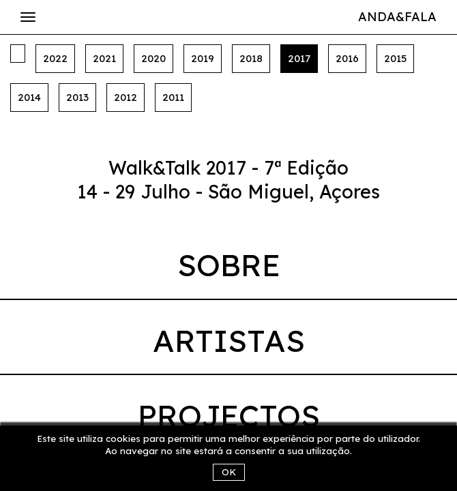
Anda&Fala (397, 17)
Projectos (229, 415)
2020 (153, 58)
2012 (125, 97)
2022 (55, 58)
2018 (251, 58)
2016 (347, 58)
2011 (173, 97)
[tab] (228, 268)
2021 (104, 58)
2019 (202, 58)
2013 (77, 97)
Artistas (229, 340)
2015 (395, 58)
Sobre (228, 265)
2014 (29, 97)
